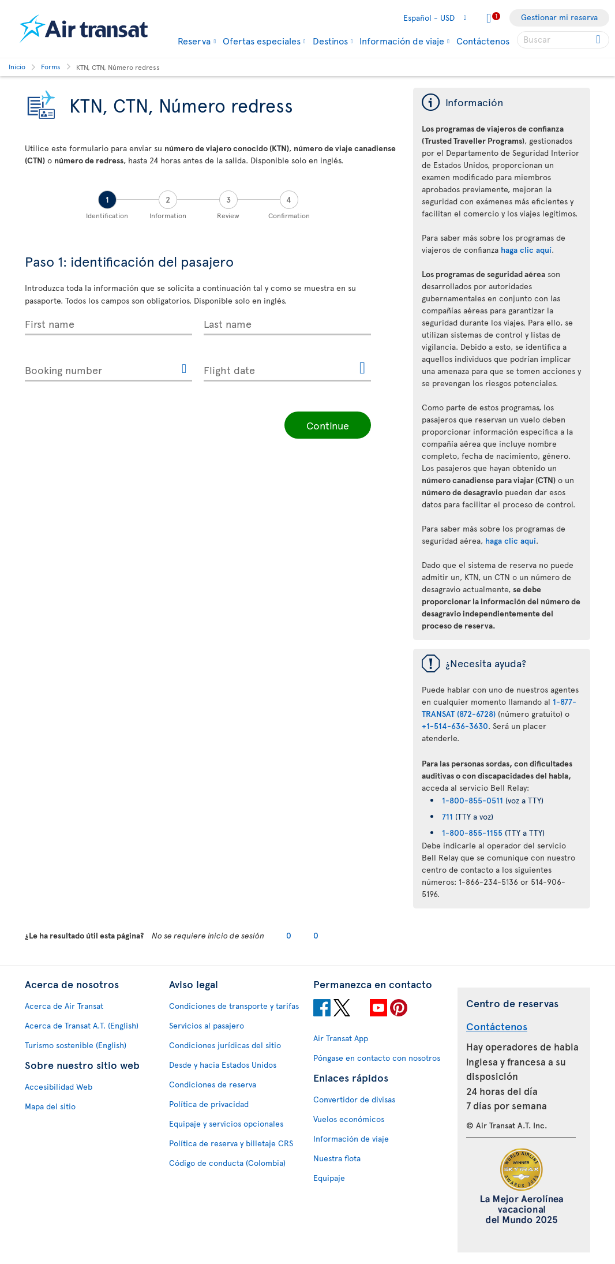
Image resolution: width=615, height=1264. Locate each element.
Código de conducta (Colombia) (227, 1162)
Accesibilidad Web (58, 1086)
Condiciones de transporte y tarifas (234, 1005)
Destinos (330, 40)
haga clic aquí (526, 249)
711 (447, 816)
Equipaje (329, 1177)
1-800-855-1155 (472, 832)
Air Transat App (340, 1038)
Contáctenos (482, 40)
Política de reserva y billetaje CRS (231, 1143)
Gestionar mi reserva (559, 17)
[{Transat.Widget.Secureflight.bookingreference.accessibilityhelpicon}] (184, 369)
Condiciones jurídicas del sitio (225, 1044)
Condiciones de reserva (212, 1084)
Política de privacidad (209, 1103)
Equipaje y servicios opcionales (226, 1123)
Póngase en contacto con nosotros (376, 1057)
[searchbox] (563, 39)
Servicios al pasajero (206, 1025)
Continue (327, 425)
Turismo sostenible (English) (75, 1044)
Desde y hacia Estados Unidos (222, 1064)
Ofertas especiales (261, 40)
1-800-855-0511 (472, 800)
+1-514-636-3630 (455, 725)
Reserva (194, 40)
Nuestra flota (337, 1158)
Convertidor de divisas (354, 1099)
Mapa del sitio (50, 1106)
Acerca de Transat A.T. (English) (81, 1025)
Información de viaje (402, 40)
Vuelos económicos (348, 1118)
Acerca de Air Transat (64, 1005)
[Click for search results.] (599, 39)
